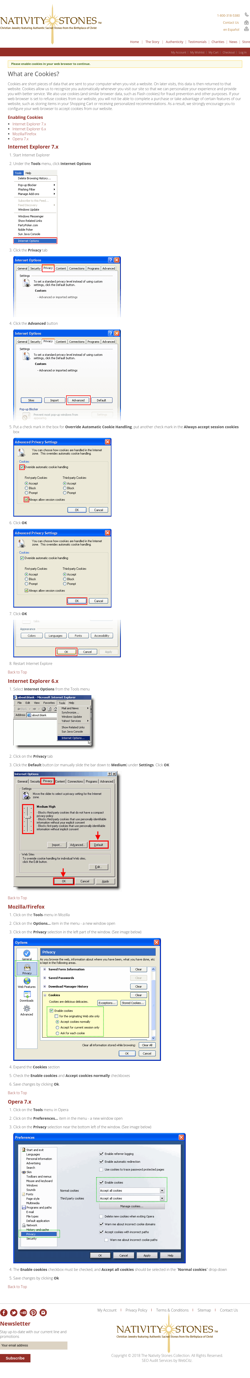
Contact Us (231, 22)
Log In (243, 52)
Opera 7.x (20, 138)
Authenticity (174, 42)
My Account (178, 52)
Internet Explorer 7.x (29, 123)
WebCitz (185, 1360)
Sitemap (204, 1310)
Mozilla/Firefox (24, 133)
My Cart (213, 52)
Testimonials (197, 42)
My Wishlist (197, 52)
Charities (217, 42)
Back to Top (17, 672)
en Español (231, 29)
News (233, 42)
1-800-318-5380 (228, 15)
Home (134, 42)
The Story (152, 42)
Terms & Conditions (172, 1310)
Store (246, 42)
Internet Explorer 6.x (29, 128)
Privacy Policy (136, 1310)
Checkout (229, 52)
